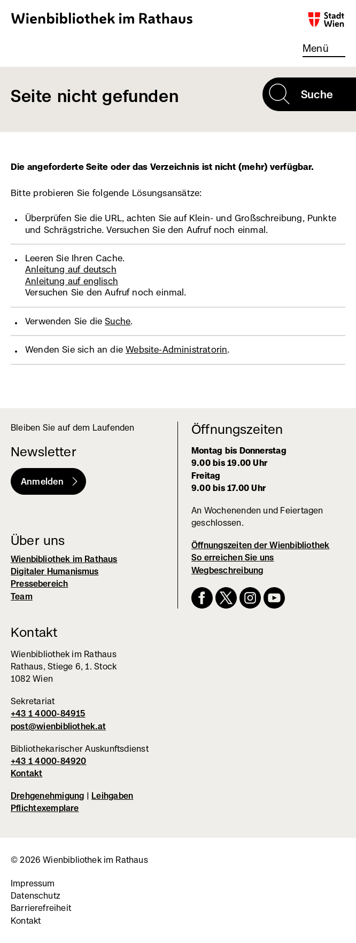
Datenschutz (35, 895)
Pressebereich (39, 583)
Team (22, 596)
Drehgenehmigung (47, 795)
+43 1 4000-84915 (48, 713)
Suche (117, 321)
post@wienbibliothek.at (58, 726)
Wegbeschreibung (227, 570)
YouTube (274, 598)
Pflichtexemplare (45, 808)
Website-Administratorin (176, 349)
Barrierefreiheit (41, 908)
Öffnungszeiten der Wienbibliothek (260, 545)
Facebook (202, 598)
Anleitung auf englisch (71, 281)
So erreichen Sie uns (232, 557)
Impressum (33, 883)
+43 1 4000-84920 (49, 761)
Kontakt (27, 773)
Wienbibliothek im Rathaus (102, 18)
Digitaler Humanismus (55, 571)
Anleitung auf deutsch (71, 269)
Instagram (250, 598)
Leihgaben (112, 795)
